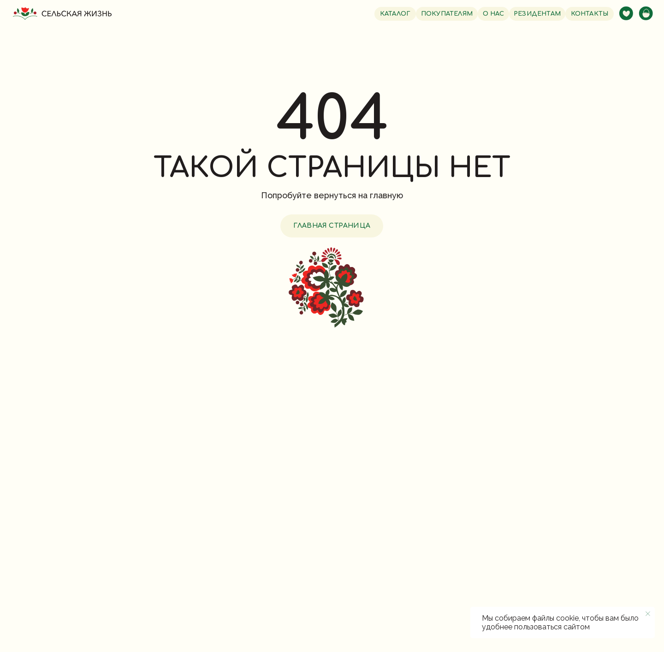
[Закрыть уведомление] (647, 613)
